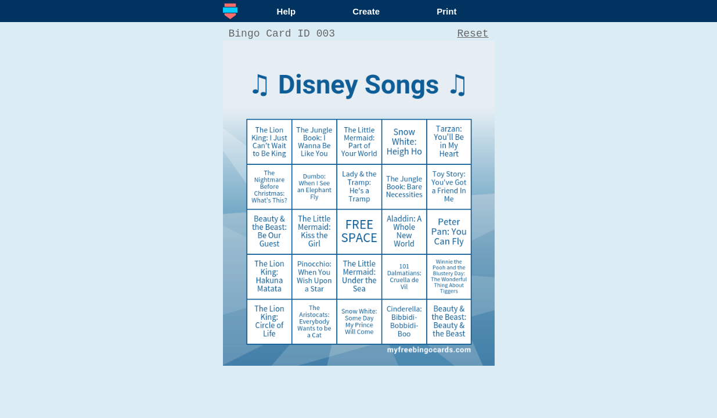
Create (366, 11)
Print (446, 11)
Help (286, 11)
